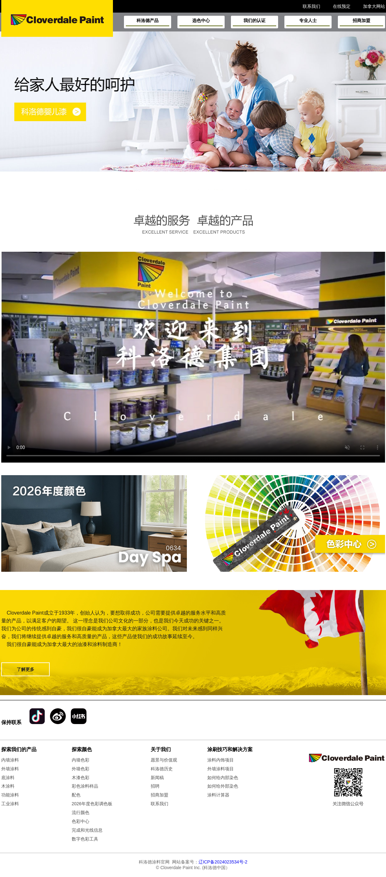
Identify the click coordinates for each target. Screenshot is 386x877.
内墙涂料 (10, 759)
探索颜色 (82, 749)
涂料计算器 (218, 794)
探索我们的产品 (18, 749)
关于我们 (161, 749)
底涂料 (7, 777)
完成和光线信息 (87, 830)
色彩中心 (80, 821)
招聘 (155, 786)
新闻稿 (157, 777)
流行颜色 (80, 812)
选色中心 (201, 22)
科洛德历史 (162, 768)
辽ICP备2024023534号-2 (223, 861)
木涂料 (7, 786)
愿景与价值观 (164, 759)
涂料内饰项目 (220, 759)
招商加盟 (361, 22)
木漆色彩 (80, 777)
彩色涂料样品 (85, 786)
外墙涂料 (10, 768)
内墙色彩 (80, 759)
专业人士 (308, 22)
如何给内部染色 (222, 777)
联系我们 (159, 803)
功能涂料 (10, 794)
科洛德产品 (147, 22)
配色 (76, 794)
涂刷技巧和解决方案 (230, 749)
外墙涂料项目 (220, 768)
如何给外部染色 (222, 786)
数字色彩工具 (85, 838)
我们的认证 (254, 22)
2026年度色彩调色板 (92, 803)
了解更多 (25, 669)
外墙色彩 (80, 768)
